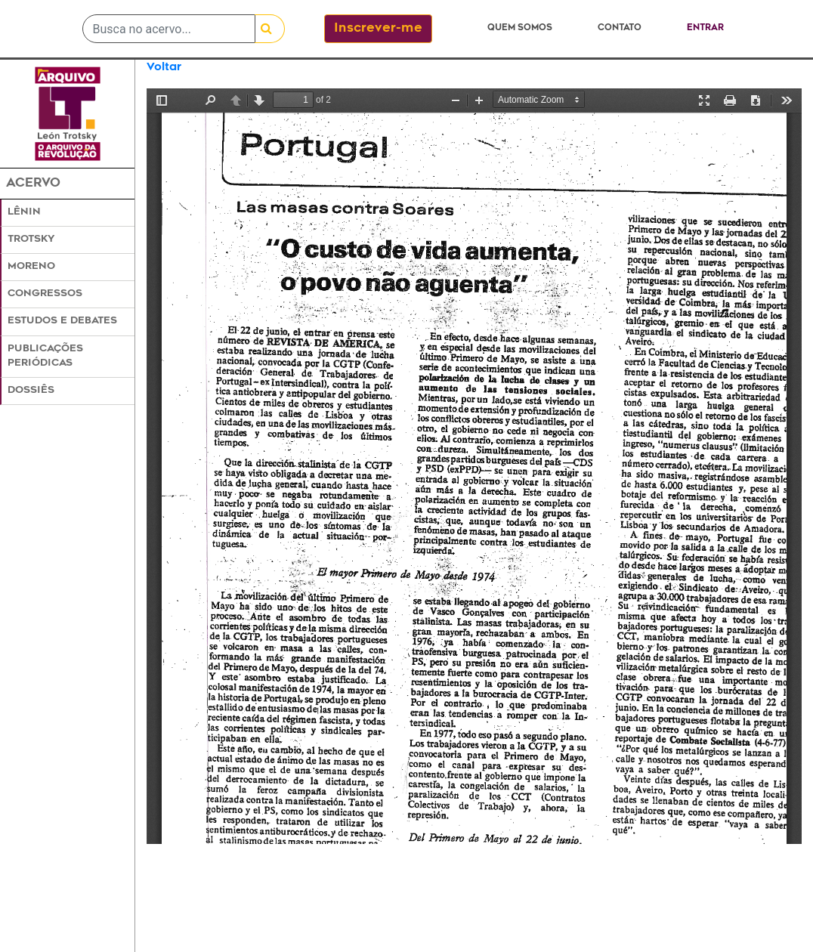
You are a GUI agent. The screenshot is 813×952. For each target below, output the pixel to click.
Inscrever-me (378, 29)
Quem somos (519, 28)
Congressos (45, 293)
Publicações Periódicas (45, 356)
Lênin (24, 212)
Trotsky (31, 239)
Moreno (31, 266)
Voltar (164, 67)
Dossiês (31, 390)
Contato (619, 28)
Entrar (705, 28)
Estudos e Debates (62, 321)
